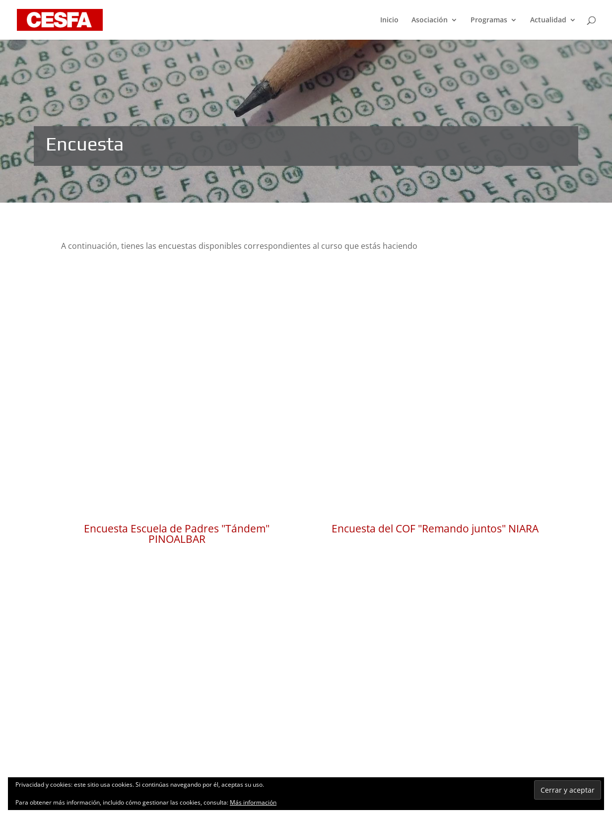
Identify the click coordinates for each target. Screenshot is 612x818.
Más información (253, 802)
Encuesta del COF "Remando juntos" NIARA (435, 433)
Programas (489, 20)
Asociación (429, 20)
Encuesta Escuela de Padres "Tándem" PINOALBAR (177, 438)
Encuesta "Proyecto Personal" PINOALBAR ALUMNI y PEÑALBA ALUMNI (176, 639)
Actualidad (548, 20)
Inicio (389, 20)
